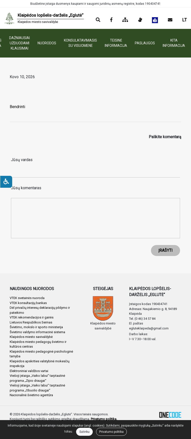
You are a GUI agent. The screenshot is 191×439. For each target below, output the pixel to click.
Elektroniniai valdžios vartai (29, 371)
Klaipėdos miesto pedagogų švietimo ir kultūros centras (38, 344)
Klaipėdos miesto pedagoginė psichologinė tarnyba (41, 354)
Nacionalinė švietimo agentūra (31, 395)
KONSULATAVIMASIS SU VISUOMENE (80, 43)
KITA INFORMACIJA (174, 43)
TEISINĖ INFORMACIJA (116, 43)
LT (184, 19)
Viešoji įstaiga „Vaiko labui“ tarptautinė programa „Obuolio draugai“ (37, 387)
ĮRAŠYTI (165, 250)
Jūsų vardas (22, 159)
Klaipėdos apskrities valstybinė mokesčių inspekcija (39, 363)
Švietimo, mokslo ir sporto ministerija (36, 327)
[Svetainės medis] (125, 20)
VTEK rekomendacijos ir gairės (31, 317)
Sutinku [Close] (84, 432)
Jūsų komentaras (26, 188)
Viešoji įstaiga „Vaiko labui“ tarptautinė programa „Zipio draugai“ (37, 378)
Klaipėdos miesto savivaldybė (31, 337)
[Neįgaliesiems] (6, 182)
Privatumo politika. (104, 419)
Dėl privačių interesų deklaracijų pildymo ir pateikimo (40, 310)
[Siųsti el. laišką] (170, 20)
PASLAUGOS (145, 43)
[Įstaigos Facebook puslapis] (111, 20)
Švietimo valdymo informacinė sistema (37, 332)
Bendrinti (17, 106)
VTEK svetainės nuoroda (27, 298)
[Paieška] (98, 20)
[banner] (44, 18)
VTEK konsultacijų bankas (28, 303)
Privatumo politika (111, 432)
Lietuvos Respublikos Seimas (31, 322)
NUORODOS (47, 43)
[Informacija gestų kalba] (140, 20)
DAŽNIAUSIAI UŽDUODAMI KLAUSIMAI (19, 43)
